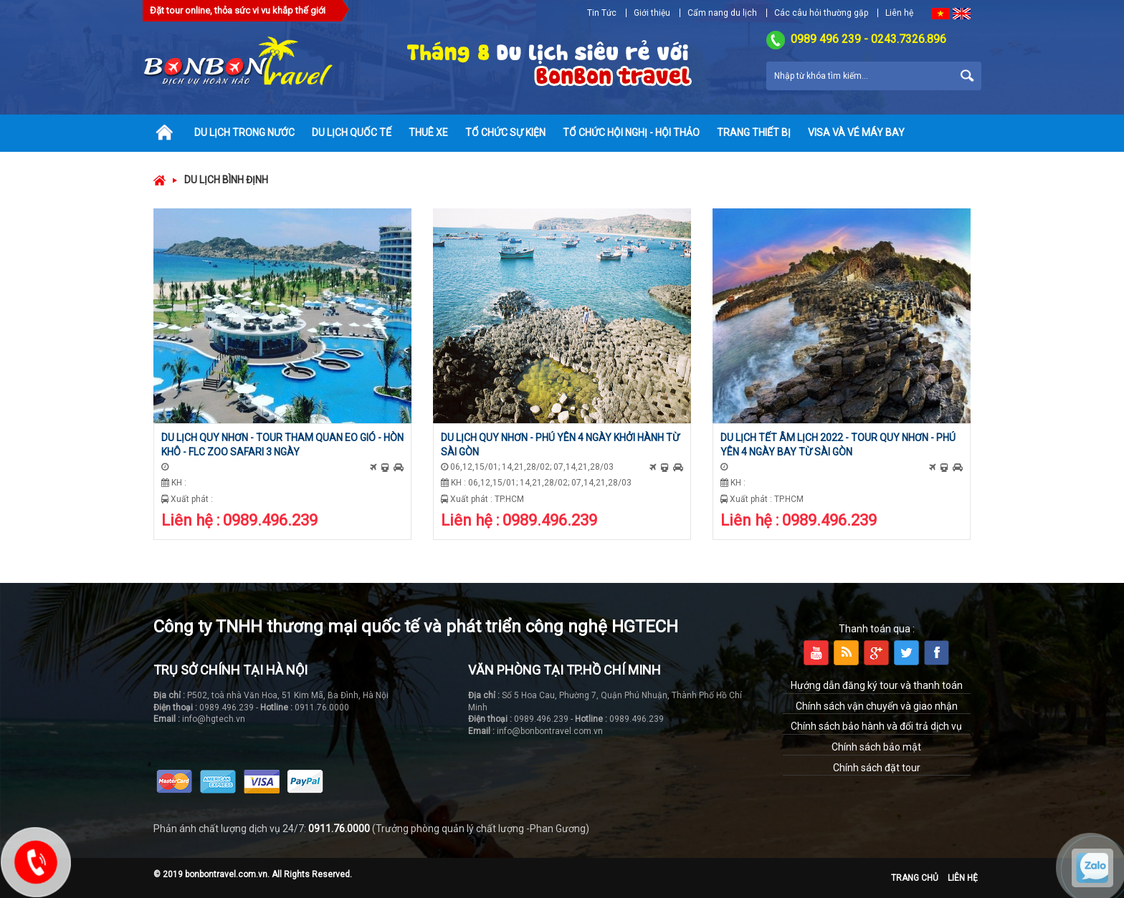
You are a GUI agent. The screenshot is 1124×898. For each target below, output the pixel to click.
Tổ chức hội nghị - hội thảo (631, 132)
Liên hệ (899, 13)
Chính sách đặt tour (876, 767)
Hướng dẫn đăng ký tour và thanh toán (877, 685)
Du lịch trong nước (244, 132)
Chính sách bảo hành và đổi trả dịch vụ (876, 726)
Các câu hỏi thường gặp (821, 13)
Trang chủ (914, 878)
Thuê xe (428, 132)
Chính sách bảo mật (876, 747)
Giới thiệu (652, 13)
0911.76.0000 (339, 828)
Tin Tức (601, 13)
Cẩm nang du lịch (722, 13)
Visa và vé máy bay (856, 132)
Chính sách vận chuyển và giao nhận (877, 706)
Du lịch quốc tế (351, 132)
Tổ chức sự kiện (505, 132)
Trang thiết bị (754, 132)
